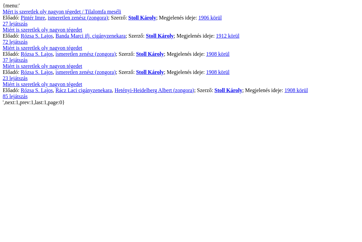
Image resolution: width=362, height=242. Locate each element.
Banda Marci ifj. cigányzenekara (90, 36)
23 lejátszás (15, 78)
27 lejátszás (15, 24)
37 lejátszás (15, 60)
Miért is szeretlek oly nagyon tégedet (42, 30)
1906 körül (210, 18)
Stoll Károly (142, 18)
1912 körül (227, 36)
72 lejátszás (15, 42)
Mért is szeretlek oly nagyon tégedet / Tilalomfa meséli (62, 11)
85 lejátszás (15, 96)
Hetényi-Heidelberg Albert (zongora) (154, 90)
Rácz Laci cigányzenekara (83, 90)
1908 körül (218, 54)
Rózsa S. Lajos (37, 36)
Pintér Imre (33, 18)
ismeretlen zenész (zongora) (78, 18)
